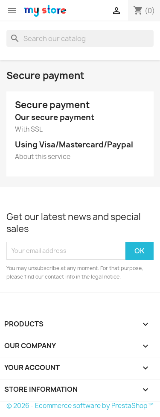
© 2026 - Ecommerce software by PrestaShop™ (80, 405)
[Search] (80, 38)
